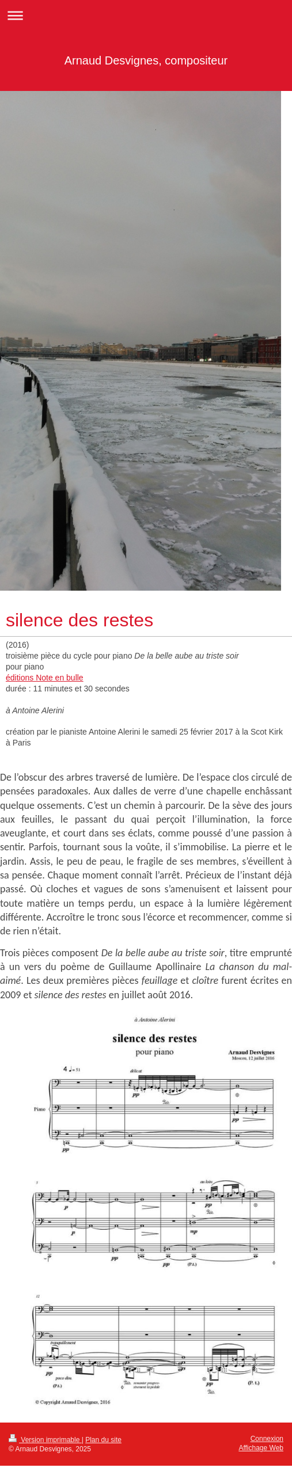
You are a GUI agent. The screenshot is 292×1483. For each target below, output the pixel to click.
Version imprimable (45, 1440)
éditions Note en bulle (45, 677)
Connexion (267, 1439)
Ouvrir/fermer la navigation (146, 15)
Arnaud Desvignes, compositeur (146, 60)
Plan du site (103, 1440)
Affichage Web (260, 1448)
